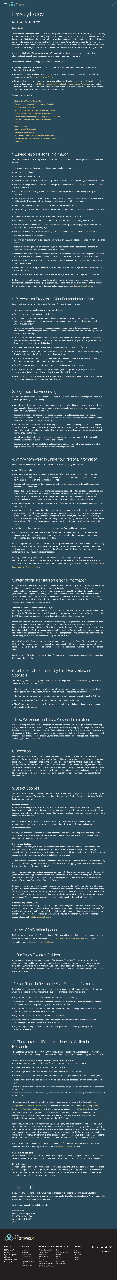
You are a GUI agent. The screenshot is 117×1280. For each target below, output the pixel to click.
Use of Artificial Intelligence (25, 129)
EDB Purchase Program (46, 1266)
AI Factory (7, 1257)
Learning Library (61, 1263)
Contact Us (19, 142)
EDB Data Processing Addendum (50, 84)
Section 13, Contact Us (66, 1146)
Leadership (77, 1252)
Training (41, 1259)
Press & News (78, 1255)
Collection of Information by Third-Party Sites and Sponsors (37, 117)
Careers (76, 1257)
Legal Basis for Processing (25, 107)
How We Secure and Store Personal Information (33, 120)
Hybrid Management (10, 1255)
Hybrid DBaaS (26, 1256)
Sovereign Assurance (11, 1262)
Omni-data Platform (28, 1259)
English (106, 1251)
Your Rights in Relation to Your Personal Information (34, 135)
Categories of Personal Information (28, 101)
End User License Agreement (77, 84)
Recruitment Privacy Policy (41, 77)
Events (58, 1256)
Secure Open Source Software (28, 1262)
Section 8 (83, 1109)
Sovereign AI (26, 1250)
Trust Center (48, 942)
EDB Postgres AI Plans (46, 1263)
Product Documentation (46, 1250)
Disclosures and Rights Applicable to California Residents (36, 139)
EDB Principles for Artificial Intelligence (68, 938)
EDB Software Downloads (43, 1253)
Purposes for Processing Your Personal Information (35, 104)
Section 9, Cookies (82, 286)
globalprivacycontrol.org (40, 917)
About (76, 1250)
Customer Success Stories (62, 1253)
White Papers (60, 1261)
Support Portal (43, 1256)
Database (7, 1252)
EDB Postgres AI (9, 1250)
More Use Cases (27, 1265)
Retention (18, 123)
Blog (57, 1250)
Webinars (59, 1259)
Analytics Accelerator (11, 1259)
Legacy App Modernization (26, 1253)
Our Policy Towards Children (25, 132)
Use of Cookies (21, 126)
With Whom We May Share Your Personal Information (35, 110)
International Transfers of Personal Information (33, 113)
